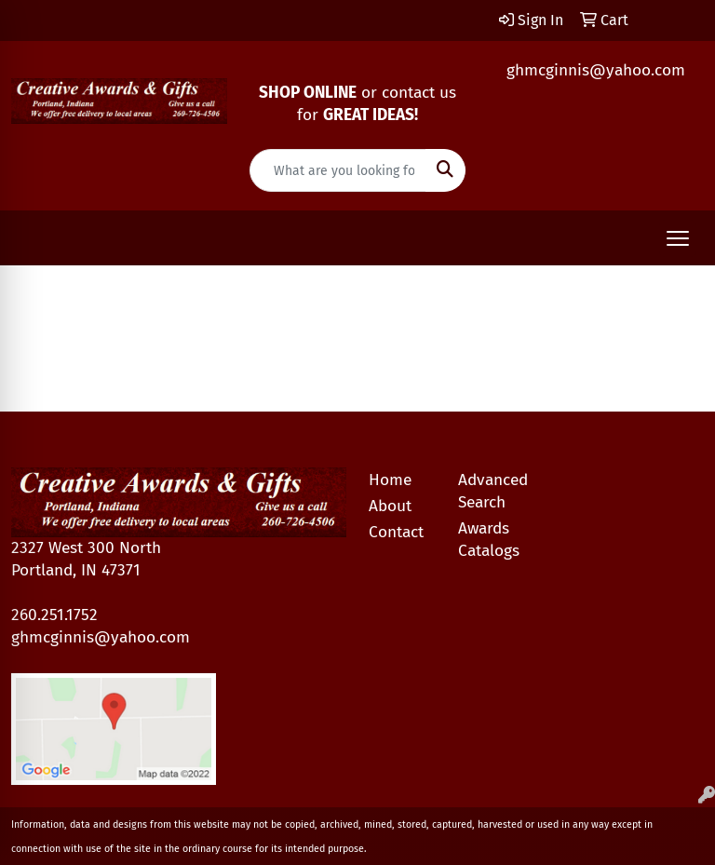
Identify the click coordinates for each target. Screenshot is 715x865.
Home (390, 480)
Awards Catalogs (488, 540)
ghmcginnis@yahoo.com (595, 70)
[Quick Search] (338, 170)
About (390, 506)
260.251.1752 (54, 615)
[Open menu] (677, 238)
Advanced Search (491, 491)
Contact (396, 532)
